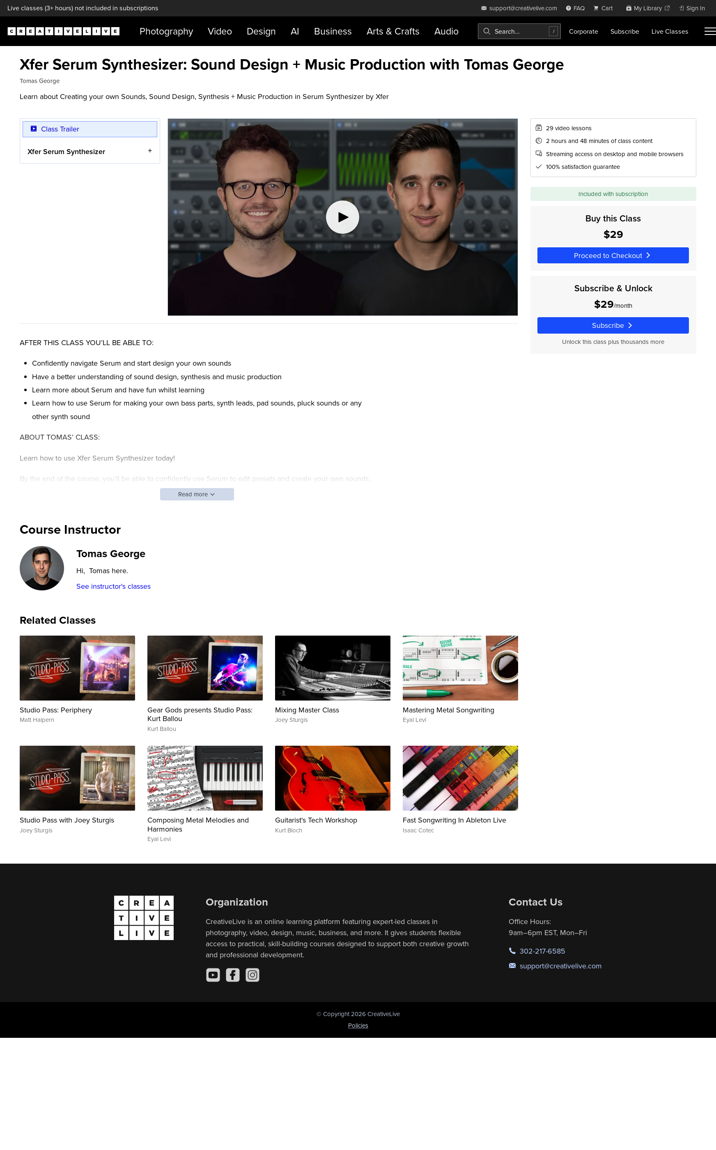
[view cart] (605, 8)
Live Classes (670, 31)
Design (261, 31)
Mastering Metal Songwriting (448, 710)
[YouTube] (213, 975)
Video (220, 31)
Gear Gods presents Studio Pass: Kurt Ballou (199, 714)
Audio (446, 31)
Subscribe (624, 31)
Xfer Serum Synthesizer (66, 151)
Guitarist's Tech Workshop (316, 820)
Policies (358, 1025)
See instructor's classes (113, 586)
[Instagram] (252, 975)
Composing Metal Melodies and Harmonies (198, 824)
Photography (166, 31)
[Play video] (343, 217)
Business (333, 31)
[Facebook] (232, 975)
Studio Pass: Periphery (56, 710)
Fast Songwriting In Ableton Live (454, 820)
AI (295, 31)
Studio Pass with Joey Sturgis (67, 820)
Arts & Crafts (393, 31)
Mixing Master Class (307, 710)
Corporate (583, 31)
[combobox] (519, 31)
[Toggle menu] (710, 31)
